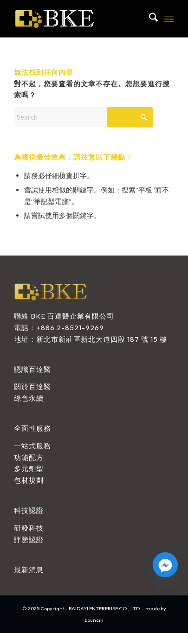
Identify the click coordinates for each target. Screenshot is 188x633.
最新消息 (29, 569)
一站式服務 (32, 445)
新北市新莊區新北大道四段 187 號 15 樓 (101, 339)
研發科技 (29, 528)
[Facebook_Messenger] (165, 564)
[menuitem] (149, 18)
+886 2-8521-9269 (70, 327)
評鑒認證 (29, 539)
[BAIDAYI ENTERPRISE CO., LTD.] (78, 18)
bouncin (94, 620)
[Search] (149, 18)
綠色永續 (29, 398)
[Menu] (169, 18)
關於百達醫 (32, 386)
